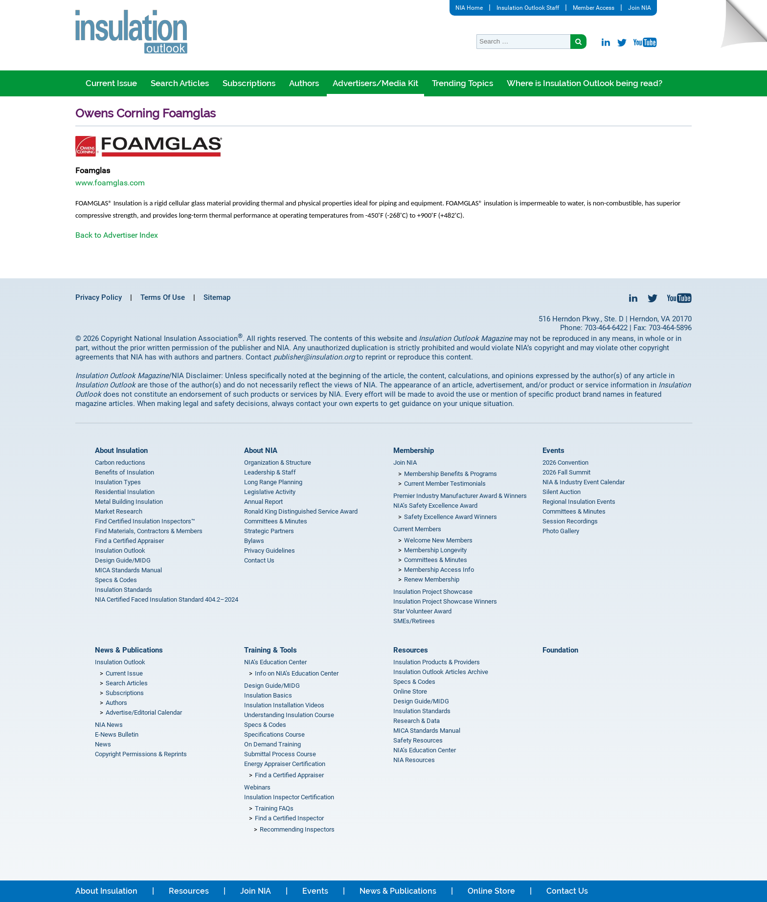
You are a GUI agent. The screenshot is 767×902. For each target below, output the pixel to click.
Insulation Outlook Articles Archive (440, 672)
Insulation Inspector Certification (289, 797)
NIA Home (469, 7)
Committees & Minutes (275, 521)
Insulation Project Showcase (433, 591)
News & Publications (129, 650)
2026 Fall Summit (566, 472)
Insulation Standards (123, 589)
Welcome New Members (438, 540)
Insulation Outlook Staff (527, 7)
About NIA (260, 450)
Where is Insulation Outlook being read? (584, 83)
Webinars (257, 787)
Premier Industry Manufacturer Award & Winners (460, 495)
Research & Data (416, 720)
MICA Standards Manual (128, 570)
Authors (304, 83)
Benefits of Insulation (124, 472)
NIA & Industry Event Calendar (583, 482)
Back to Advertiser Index (116, 235)
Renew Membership (431, 579)
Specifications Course (274, 734)
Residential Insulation (125, 492)
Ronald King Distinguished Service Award (301, 511)
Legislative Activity (269, 492)
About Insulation (121, 450)
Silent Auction (561, 492)
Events (553, 450)
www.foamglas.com (110, 182)
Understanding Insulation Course (289, 715)
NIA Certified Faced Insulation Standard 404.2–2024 (166, 599)
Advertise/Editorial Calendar (144, 712)
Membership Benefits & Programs (450, 473)
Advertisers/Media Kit (375, 83)
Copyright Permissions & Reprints (141, 754)
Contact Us (259, 560)
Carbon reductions (120, 462)
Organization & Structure (277, 462)
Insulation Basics (268, 695)
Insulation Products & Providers (436, 662)
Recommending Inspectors (297, 829)
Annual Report (263, 501)
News (103, 744)
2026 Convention (565, 462)
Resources (410, 650)
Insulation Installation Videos (284, 705)
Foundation (560, 650)
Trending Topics (462, 83)
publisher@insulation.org (314, 357)
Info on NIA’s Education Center (296, 673)
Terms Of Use (162, 297)
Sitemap (216, 297)
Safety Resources (418, 740)
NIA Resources (414, 760)
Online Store (410, 691)
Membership (413, 450)
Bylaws (254, 540)
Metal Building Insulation (129, 501)
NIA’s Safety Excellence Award (435, 505)
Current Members (417, 529)
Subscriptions (249, 83)
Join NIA (639, 7)
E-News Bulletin (116, 734)
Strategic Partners (269, 531)
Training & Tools (270, 650)
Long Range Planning (273, 482)
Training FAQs (274, 808)
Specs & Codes (116, 580)
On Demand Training (272, 744)
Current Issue (111, 83)
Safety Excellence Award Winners (450, 516)
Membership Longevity (435, 550)
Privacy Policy (98, 297)
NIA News (109, 724)
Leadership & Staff (270, 472)
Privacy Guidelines (269, 550)
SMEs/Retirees (414, 621)
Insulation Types (118, 482)
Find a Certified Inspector (289, 818)
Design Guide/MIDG (123, 560)
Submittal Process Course (280, 754)
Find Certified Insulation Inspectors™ (145, 521)
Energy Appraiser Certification (284, 763)
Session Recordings (570, 521)
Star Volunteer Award (422, 611)
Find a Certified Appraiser (129, 540)
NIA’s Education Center (275, 662)
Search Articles (180, 83)
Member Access (593, 7)
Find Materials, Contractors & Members (149, 531)
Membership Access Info (439, 569)
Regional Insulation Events (578, 501)
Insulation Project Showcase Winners (445, 601)
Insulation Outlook (120, 550)
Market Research (118, 511)
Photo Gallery (560, 531)
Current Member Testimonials (445, 483)
